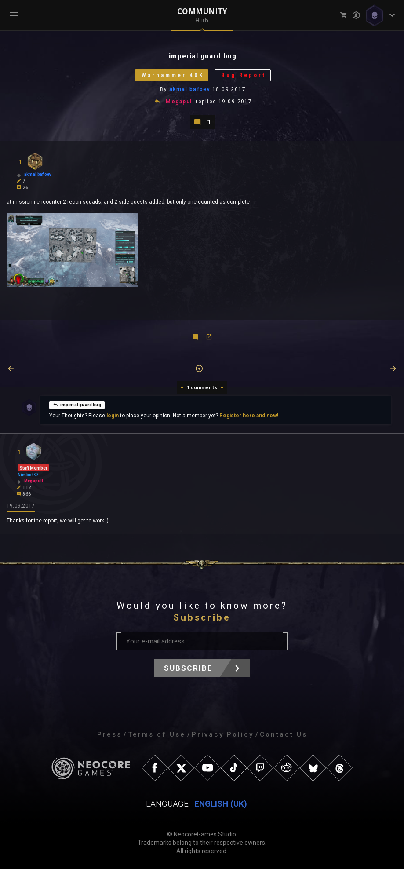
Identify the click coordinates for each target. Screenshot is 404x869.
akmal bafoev (189, 89)
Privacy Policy (223, 735)
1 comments (202, 388)
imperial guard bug (77, 405)
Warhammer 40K (172, 75)
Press (109, 735)
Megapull (180, 102)
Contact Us (283, 735)
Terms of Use (157, 735)
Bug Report (243, 75)
